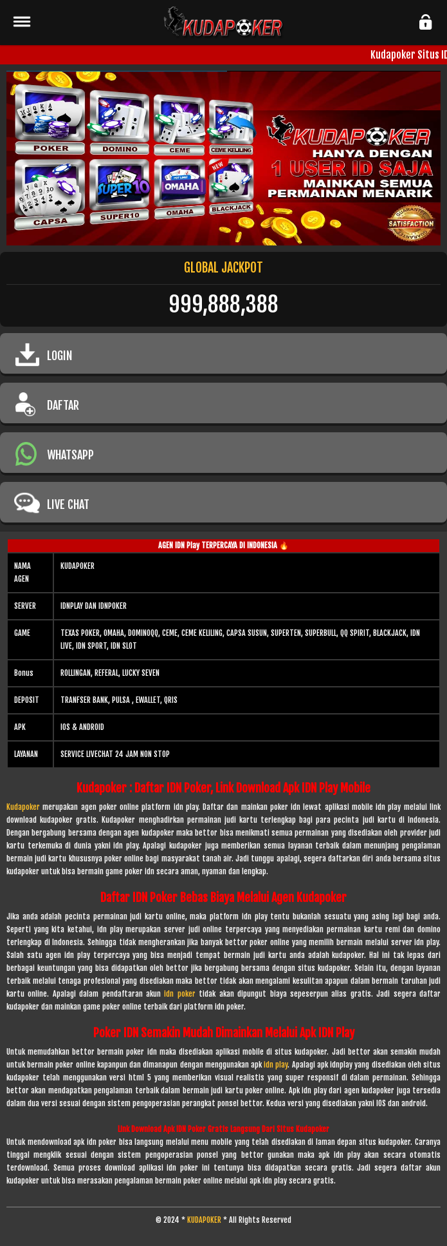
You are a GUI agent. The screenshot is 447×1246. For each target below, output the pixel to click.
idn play (275, 1064)
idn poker (179, 994)
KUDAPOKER (204, 1220)
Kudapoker (23, 807)
